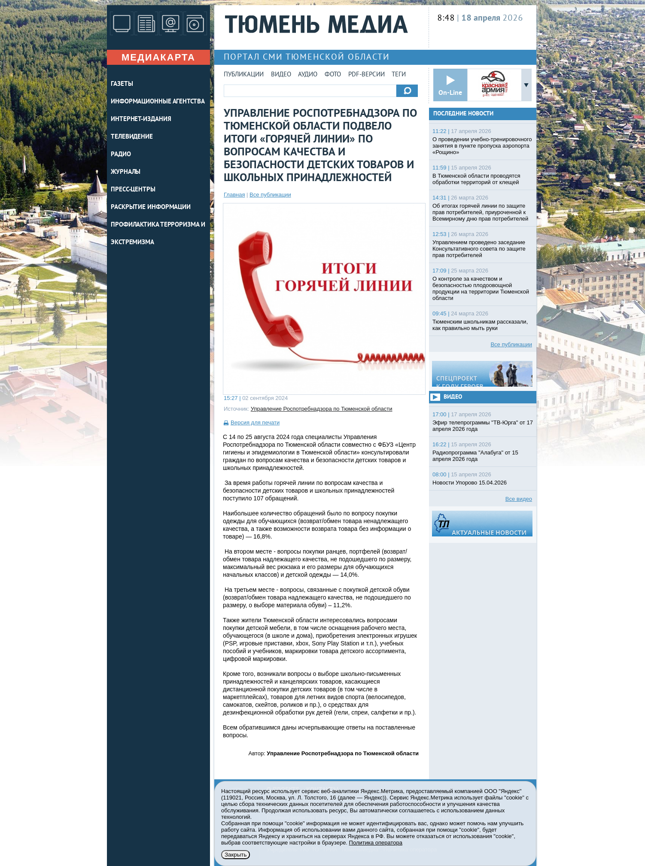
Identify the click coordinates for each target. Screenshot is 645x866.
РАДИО (121, 155)
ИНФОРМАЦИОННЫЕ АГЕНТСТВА (158, 102)
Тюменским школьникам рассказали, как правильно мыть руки (480, 324)
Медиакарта (158, 57)
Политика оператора (375, 842)
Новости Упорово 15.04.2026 (469, 482)
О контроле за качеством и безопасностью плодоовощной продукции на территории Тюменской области (480, 288)
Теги (399, 75)
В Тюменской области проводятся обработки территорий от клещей (476, 179)
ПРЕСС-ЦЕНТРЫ (133, 190)
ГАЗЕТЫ (122, 84)
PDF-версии (366, 75)
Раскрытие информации (151, 207)
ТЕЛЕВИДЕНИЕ (132, 137)
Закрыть (235, 854)
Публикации (244, 75)
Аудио (307, 75)
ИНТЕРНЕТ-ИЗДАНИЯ (141, 119)
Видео (281, 75)
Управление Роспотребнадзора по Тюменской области (321, 409)
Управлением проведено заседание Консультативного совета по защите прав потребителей (479, 248)
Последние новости (463, 114)
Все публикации (270, 194)
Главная (234, 194)
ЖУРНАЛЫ (125, 172)
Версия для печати (255, 422)
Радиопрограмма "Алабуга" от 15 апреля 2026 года (475, 455)
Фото (333, 75)
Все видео (518, 499)
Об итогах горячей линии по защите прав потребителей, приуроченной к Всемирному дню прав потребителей (480, 212)
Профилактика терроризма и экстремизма (158, 234)
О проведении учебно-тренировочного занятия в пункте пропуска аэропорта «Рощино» (482, 145)
